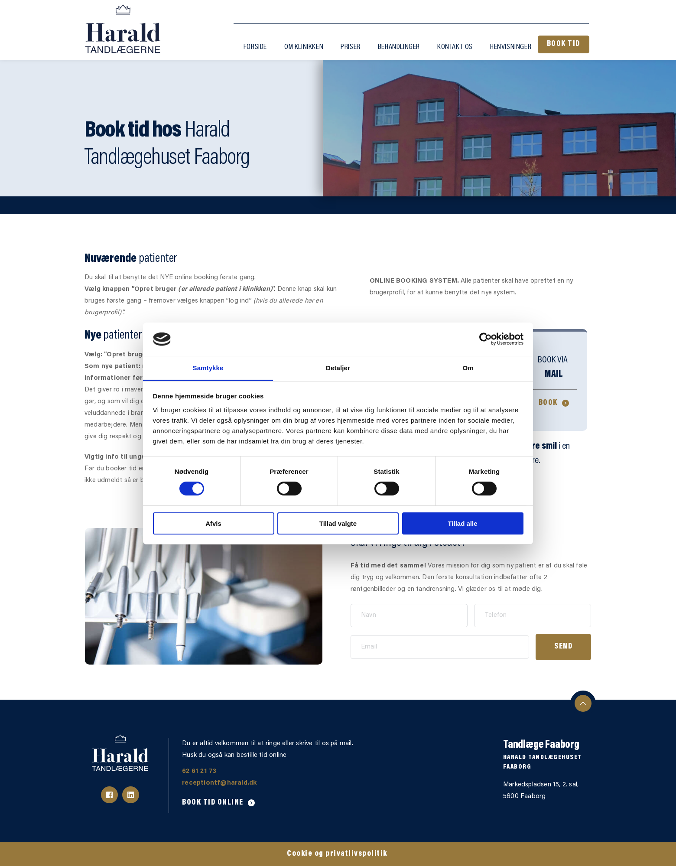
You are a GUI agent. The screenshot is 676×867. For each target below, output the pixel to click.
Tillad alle (462, 523)
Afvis (213, 523)
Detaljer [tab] (338, 368)
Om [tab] (467, 368)
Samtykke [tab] (208, 368)
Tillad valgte (338, 523)
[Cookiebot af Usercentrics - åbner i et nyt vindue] (485, 338)
